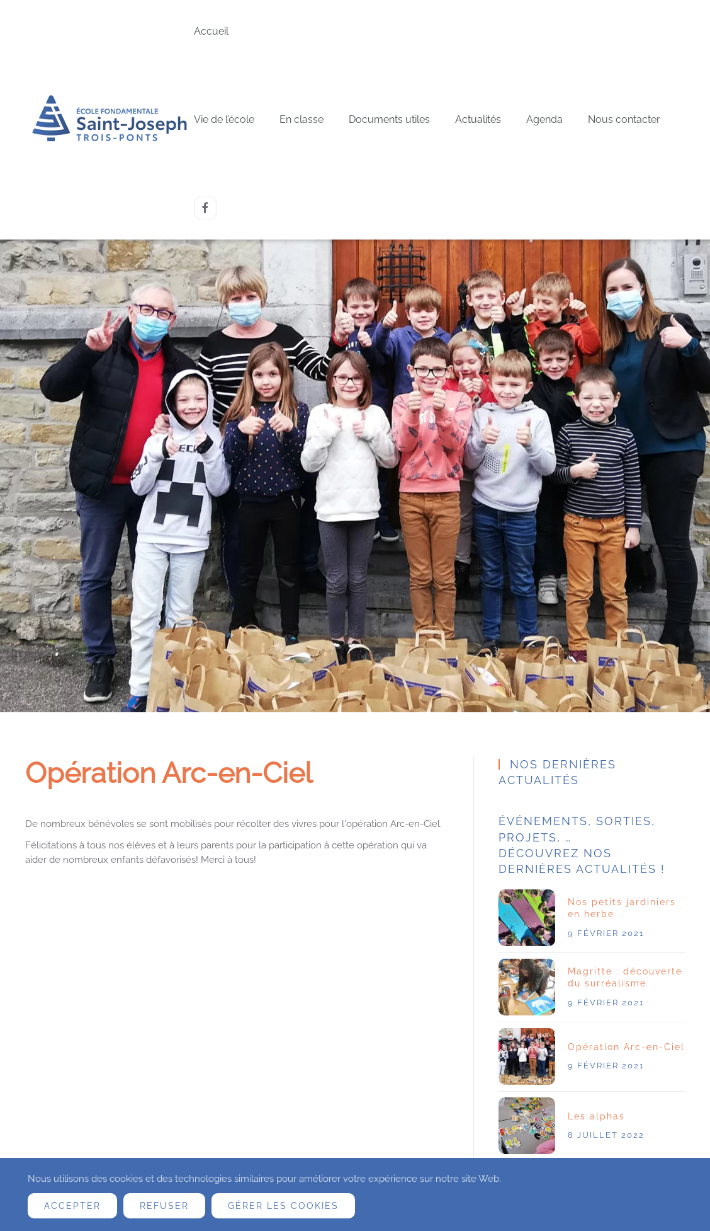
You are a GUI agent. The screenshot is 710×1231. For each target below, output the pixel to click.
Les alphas (596, 1116)
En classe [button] (301, 119)
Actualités (478, 119)
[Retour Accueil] (109, 120)
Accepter (72, 1206)
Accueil (211, 31)
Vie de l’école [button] (224, 119)
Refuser (164, 1206)
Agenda (544, 119)
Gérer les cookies (283, 1206)
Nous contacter (624, 119)
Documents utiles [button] (389, 119)
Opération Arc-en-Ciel (626, 1047)
